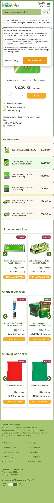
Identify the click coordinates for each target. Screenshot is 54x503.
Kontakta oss (35, 447)
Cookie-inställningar (12, 61)
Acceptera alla (35, 60)
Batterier (5, 23)
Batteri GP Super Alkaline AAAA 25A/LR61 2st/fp (31, 23)
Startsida (5, 20)
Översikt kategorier (11, 461)
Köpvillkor (7, 443)
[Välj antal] (16, 95)
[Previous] (5, 254)
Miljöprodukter (35, 461)
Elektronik (43, 20)
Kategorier (15, 20)
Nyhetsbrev (34, 452)
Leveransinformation (12, 452)
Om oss (33, 443)
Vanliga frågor (9, 457)
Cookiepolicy (35, 457)
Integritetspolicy (10, 447)
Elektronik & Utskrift (29, 20)
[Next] (48, 254)
